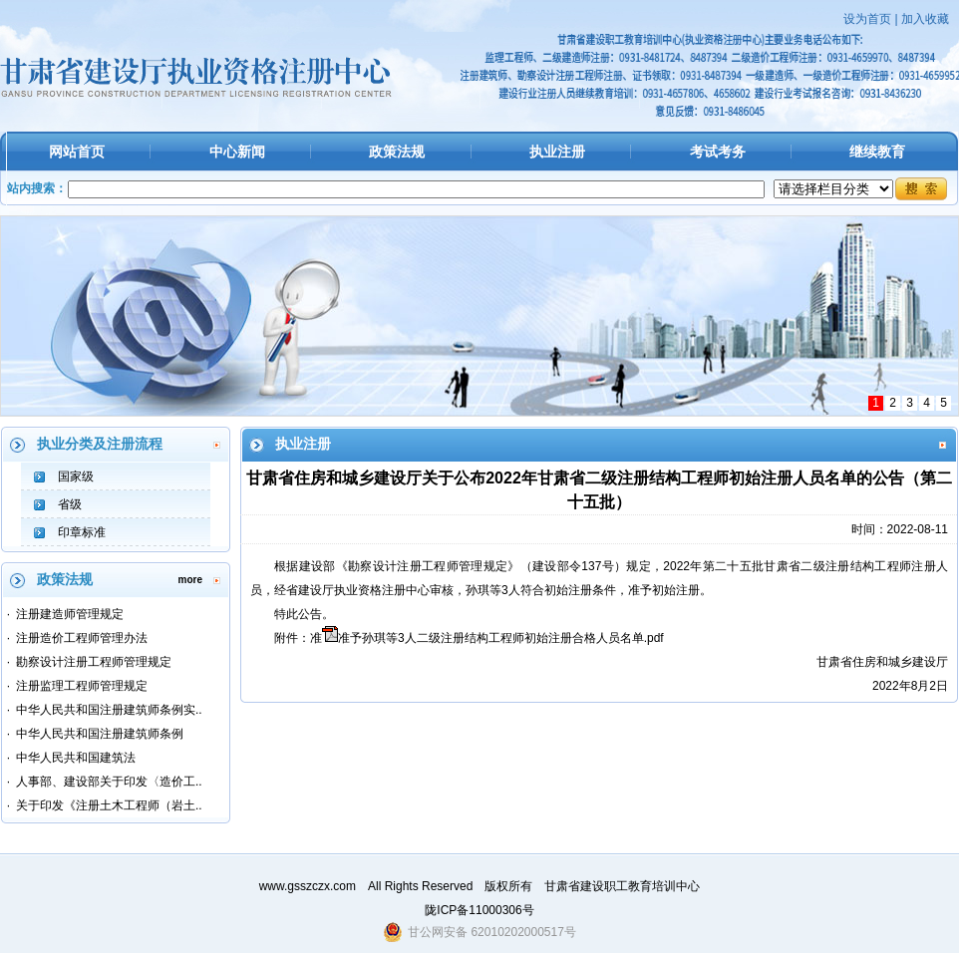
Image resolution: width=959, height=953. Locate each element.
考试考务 (718, 151)
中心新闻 (237, 151)
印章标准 (82, 532)
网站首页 (77, 151)
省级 (70, 504)
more (190, 579)
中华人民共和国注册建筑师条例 (99, 734)
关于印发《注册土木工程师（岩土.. (109, 805)
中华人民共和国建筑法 (76, 758)
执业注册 (557, 151)
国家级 (76, 476)
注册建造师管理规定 (70, 614)
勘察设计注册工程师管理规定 (93, 662)
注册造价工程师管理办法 (82, 638)
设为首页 (867, 19)
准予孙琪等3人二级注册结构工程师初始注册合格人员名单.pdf (501, 638)
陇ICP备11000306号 (479, 910)
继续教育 (877, 151)
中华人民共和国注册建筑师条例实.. (109, 710)
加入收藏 (925, 19)
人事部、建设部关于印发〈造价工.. (109, 782)
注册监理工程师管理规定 (82, 686)
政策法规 (397, 151)
